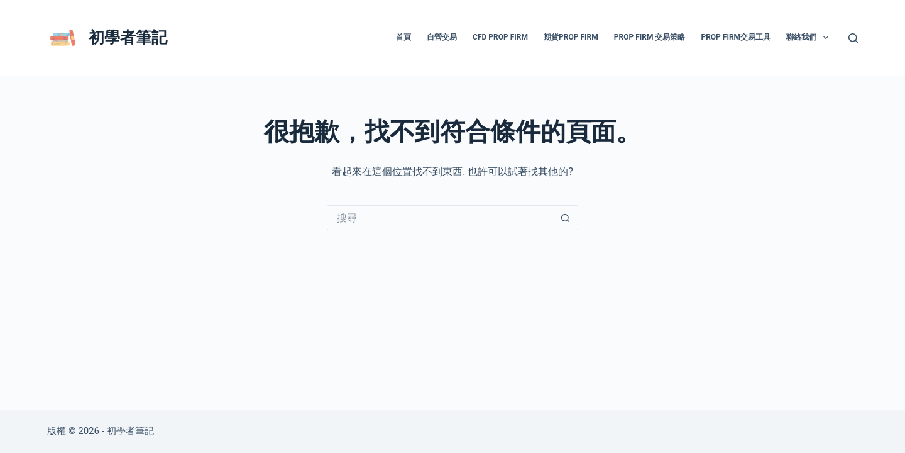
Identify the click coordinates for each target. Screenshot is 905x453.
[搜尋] (853, 38)
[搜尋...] (440, 217)
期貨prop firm (571, 37)
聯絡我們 (809, 37)
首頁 (403, 37)
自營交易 (442, 37)
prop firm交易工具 (736, 37)
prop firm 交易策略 (650, 37)
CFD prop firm (500, 37)
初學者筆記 (128, 37)
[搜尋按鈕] (565, 217)
